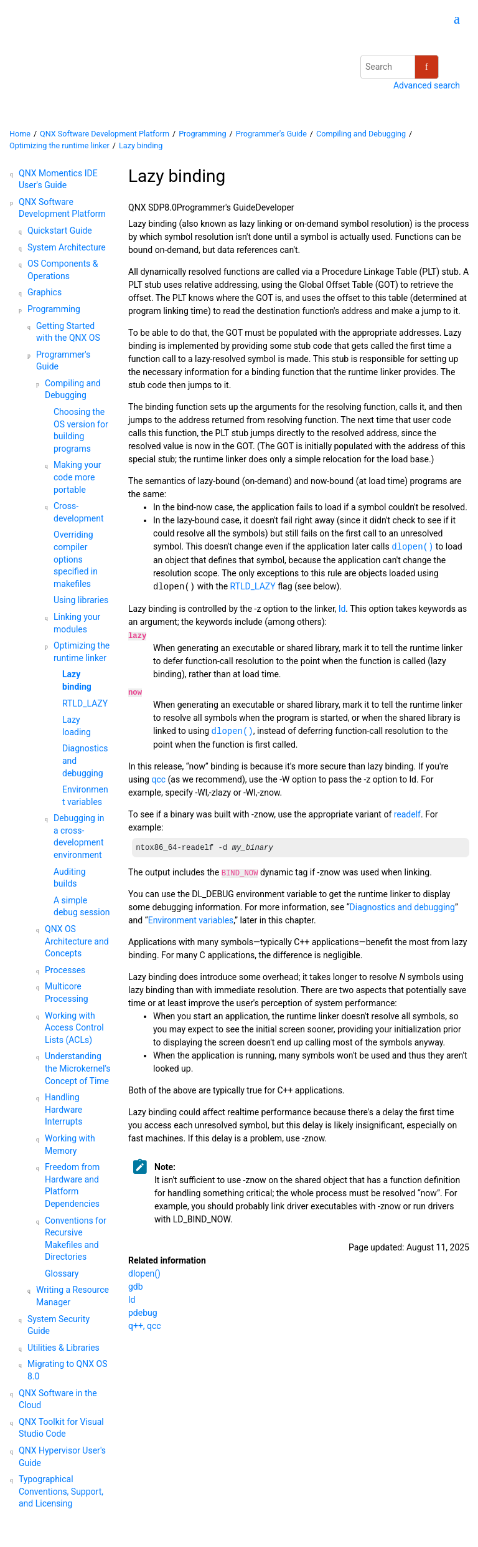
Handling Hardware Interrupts (63, 1109)
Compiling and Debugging (361, 133)
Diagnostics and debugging (402, 907)
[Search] (427, 67)
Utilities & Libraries (63, 1348)
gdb (135, 1287)
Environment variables (191, 920)
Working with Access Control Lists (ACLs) (74, 1028)
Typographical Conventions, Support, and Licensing (61, 1491)
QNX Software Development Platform (104, 133)
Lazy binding (140, 145)
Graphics (44, 292)
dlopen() (144, 1273)
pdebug (142, 1313)
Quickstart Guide (59, 231)
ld (131, 1300)
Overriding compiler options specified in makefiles (76, 559)
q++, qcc (144, 1326)
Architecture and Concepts (77, 941)
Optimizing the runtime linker (59, 145)
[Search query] (399, 67)
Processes (65, 970)
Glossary (61, 1273)
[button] (14, 174)
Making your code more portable (77, 477)
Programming (202, 133)
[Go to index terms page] (451, 21)
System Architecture (66, 247)
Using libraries (81, 600)
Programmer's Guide (271, 133)
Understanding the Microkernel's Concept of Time (78, 1068)
